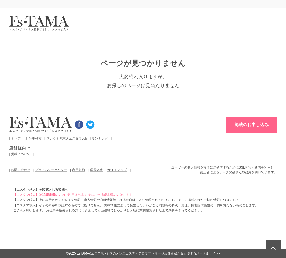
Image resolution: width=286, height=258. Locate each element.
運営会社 (96, 170)
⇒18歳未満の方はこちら (115, 195)
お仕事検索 (33, 138)
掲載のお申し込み (251, 124)
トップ (16, 138)
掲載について (20, 154)
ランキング (100, 138)
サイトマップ (117, 170)
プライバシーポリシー (51, 170)
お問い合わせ (20, 170)
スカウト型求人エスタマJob (66, 138)
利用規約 (78, 170)
